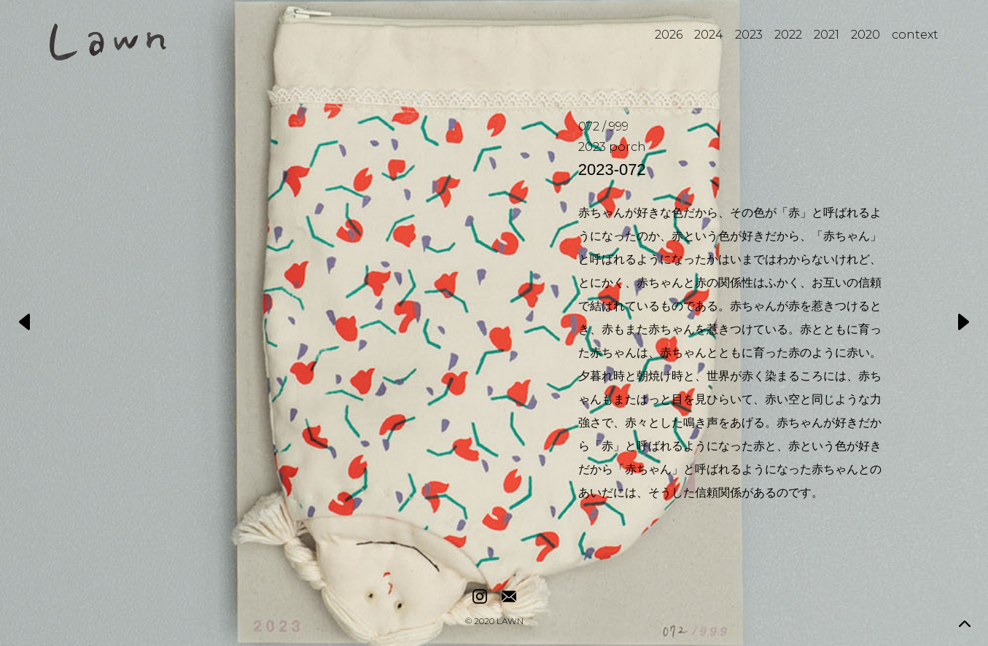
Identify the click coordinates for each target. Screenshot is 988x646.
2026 (668, 35)
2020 (865, 35)
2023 (749, 35)
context (915, 35)
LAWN (510, 622)
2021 (826, 35)
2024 (708, 35)
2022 (788, 35)
